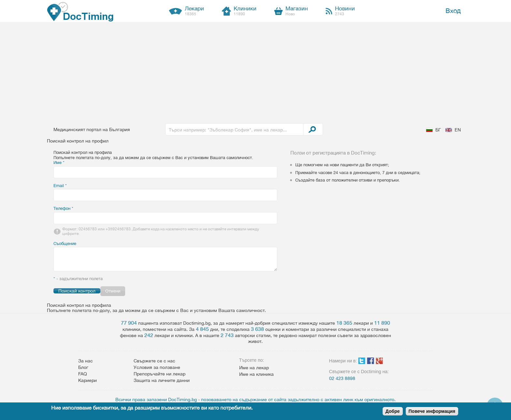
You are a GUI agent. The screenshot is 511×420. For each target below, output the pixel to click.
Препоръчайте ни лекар (159, 373)
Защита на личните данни (162, 380)
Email (60, 185)
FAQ (82, 373)
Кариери (87, 380)
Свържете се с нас (154, 360)
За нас (85, 360)
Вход (453, 10)
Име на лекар (254, 367)
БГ (438, 129)
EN (458, 129)
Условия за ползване (157, 367)
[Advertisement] (255, 71)
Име (59, 162)
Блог (83, 367)
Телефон (63, 208)
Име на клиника (256, 374)
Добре (393, 411)
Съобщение (64, 243)
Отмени (112, 291)
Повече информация (432, 411)
